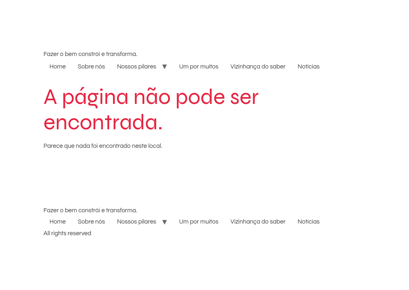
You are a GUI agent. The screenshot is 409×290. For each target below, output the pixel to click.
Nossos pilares (136, 67)
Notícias (308, 67)
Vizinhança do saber (257, 67)
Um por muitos (198, 67)
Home (58, 67)
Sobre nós (91, 67)
